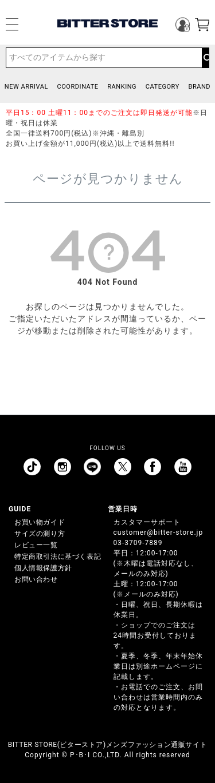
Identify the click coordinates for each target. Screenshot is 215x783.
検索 (205, 57)
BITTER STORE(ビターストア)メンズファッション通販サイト (107, 745)
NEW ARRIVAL (26, 86)
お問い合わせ (36, 579)
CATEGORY (162, 86)
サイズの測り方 (39, 534)
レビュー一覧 (36, 545)
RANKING (121, 86)
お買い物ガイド (39, 522)
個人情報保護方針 (43, 568)
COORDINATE (78, 86)
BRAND (199, 86)
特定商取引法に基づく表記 (57, 557)
